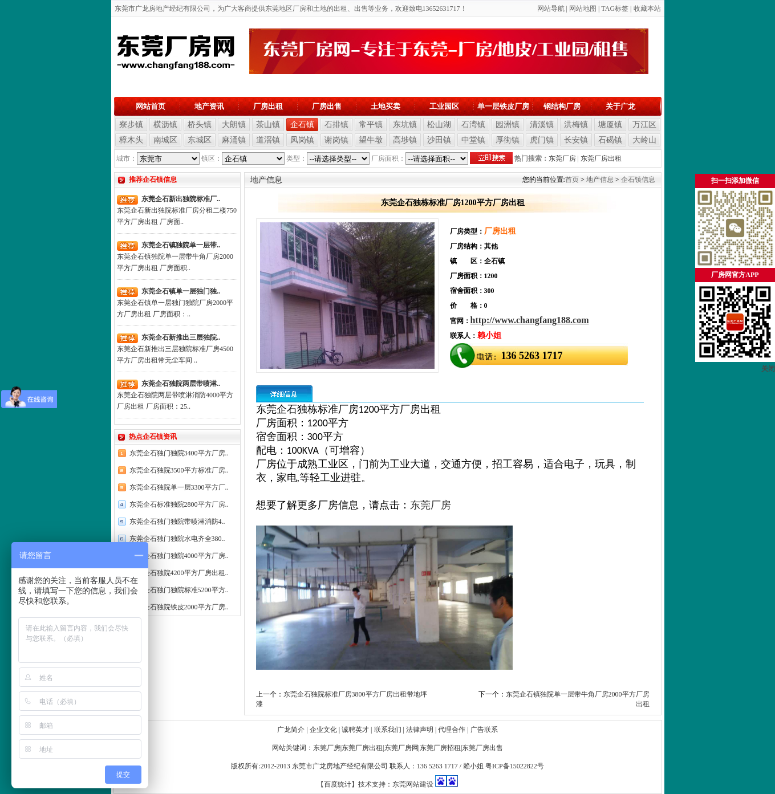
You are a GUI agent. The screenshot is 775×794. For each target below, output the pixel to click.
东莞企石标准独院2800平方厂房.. (179, 504)
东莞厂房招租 (440, 748)
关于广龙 (620, 106)
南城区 (165, 140)
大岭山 (644, 140)
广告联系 (484, 730)
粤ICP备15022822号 (514, 766)
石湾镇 (473, 124)
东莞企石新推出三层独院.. (180, 337)
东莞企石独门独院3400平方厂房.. (179, 453)
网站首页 (150, 106)
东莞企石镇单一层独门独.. (180, 291)
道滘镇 (268, 140)
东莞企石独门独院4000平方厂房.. (179, 556)
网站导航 (551, 9)
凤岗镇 (302, 140)
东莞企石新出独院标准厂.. (180, 199)
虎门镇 (542, 140)
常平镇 (371, 124)
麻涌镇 (234, 140)
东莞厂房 (562, 158)
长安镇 (576, 140)
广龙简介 (291, 730)
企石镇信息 (638, 180)
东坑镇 (405, 124)
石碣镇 (610, 140)
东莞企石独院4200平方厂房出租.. (179, 573)
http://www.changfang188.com (529, 320)
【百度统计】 (337, 784)
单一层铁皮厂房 (503, 106)
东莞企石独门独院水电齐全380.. (177, 539)
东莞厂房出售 (482, 748)
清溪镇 (542, 124)
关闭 (768, 369)
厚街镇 (508, 140)
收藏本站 (647, 9)
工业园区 (444, 106)
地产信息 (600, 180)
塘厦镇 (610, 124)
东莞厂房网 (401, 748)
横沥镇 (165, 124)
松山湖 (439, 124)
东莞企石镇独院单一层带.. (180, 245)
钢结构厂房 (562, 106)
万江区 (644, 124)
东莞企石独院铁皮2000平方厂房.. (179, 607)
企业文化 (323, 730)
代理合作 (451, 730)
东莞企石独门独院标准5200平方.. (179, 590)
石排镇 (336, 124)
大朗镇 (234, 124)
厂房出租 (268, 106)
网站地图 (583, 9)
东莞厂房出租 (601, 158)
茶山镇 (268, 124)
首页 (572, 180)
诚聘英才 (355, 730)
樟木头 (131, 140)
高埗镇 (405, 140)
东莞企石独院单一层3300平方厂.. (179, 487)
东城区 (200, 140)
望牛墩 (371, 140)
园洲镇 (508, 124)
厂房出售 (327, 106)
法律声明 (419, 730)
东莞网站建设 (412, 784)
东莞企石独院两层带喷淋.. (180, 384)
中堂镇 (473, 140)
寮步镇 (131, 124)
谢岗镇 (336, 140)
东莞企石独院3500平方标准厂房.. (179, 470)
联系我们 (387, 730)
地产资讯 (209, 106)
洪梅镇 (576, 124)
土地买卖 (385, 106)
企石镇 (302, 124)
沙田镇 (439, 140)
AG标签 (616, 9)
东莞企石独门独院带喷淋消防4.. (177, 522)
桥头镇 (200, 124)
